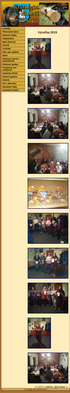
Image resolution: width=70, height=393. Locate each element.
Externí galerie (9, 76)
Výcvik (5, 45)
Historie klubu (9, 35)
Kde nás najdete (10, 52)
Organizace (8, 38)
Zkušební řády (9, 87)
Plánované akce (10, 32)
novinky (6, 28)
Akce (4, 55)
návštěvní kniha (10, 90)
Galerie (6, 80)
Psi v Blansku (9, 83)
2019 (56, 387)
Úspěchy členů (10, 73)
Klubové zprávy (10, 64)
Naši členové (8, 42)
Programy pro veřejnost (9, 68)
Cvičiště (6, 48)
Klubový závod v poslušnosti (10, 60)
